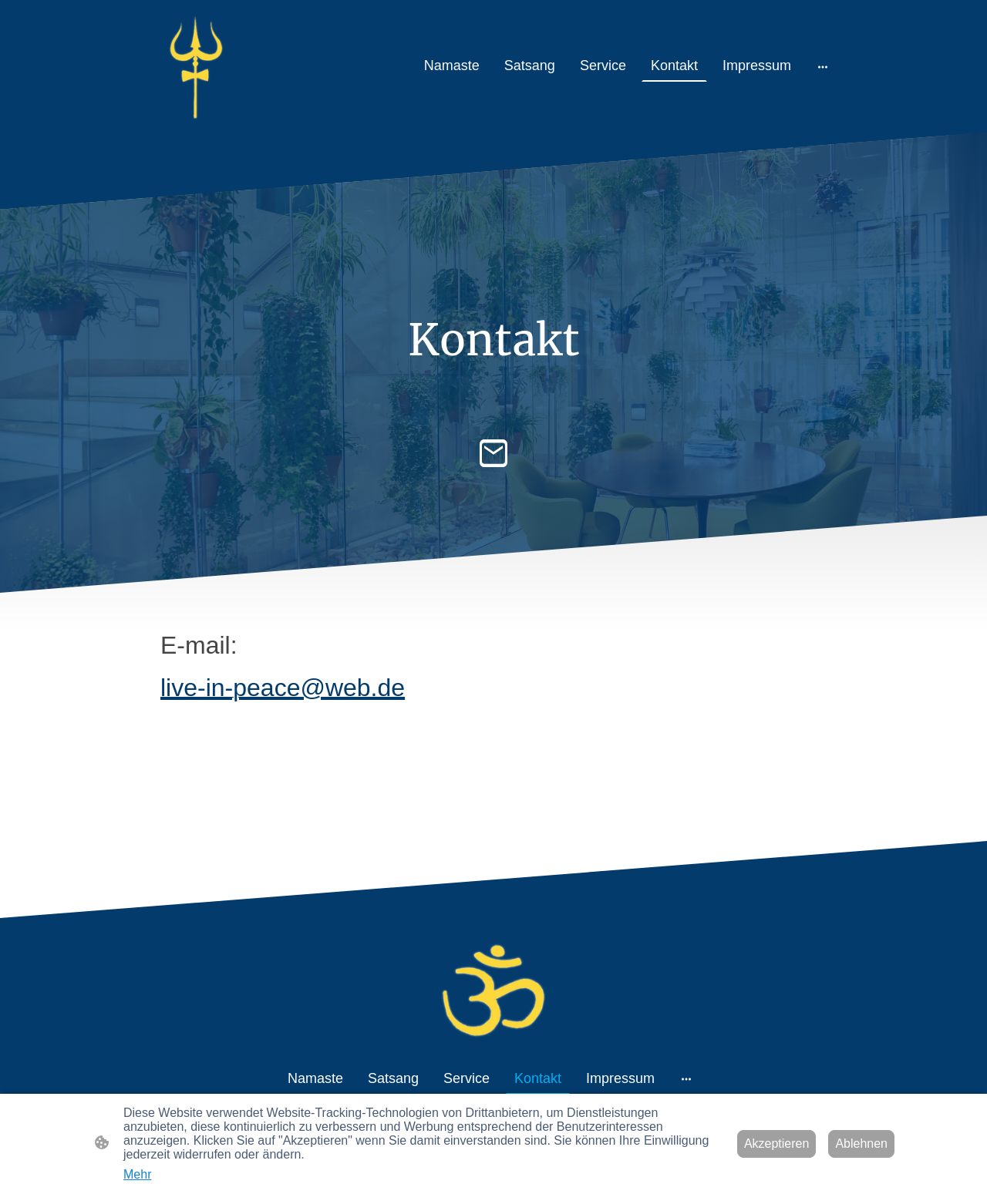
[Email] (493, 453)
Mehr (137, 1174)
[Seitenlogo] (195, 66)
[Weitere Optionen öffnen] (823, 66)
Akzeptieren (777, 1143)
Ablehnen (861, 1143)
